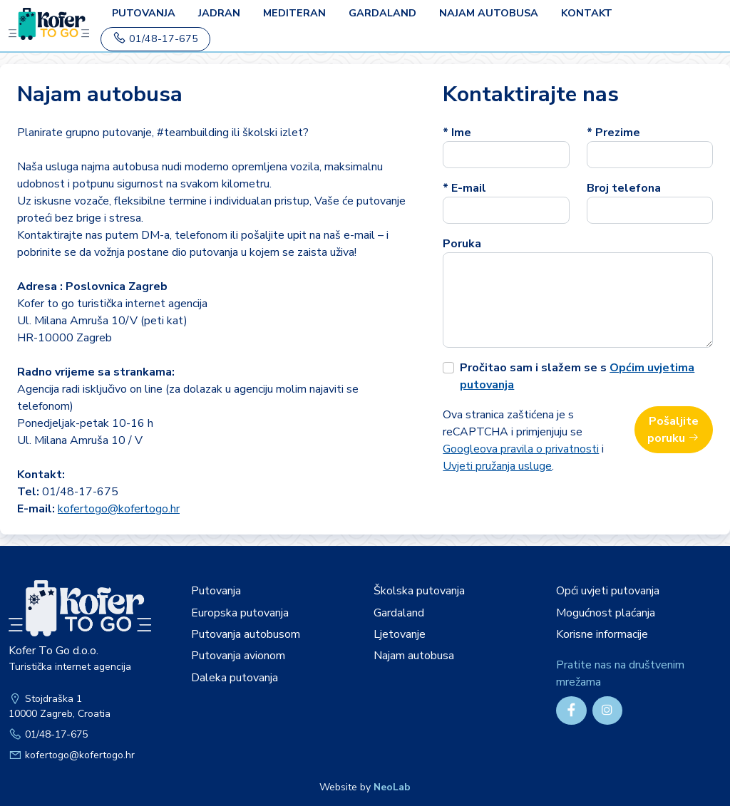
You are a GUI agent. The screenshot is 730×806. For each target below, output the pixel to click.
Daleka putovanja (234, 678)
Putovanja (216, 591)
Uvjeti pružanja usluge (497, 466)
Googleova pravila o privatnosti (521, 449)
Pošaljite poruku (673, 429)
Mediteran (294, 13)
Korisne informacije (602, 634)
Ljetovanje (400, 634)
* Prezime (613, 132)
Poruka (462, 244)
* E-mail (464, 188)
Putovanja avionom (238, 655)
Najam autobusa (488, 13)
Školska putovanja (419, 591)
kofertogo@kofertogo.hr (119, 509)
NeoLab (392, 787)
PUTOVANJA (143, 13)
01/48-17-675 (155, 38)
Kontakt (586, 13)
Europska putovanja (240, 613)
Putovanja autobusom (245, 634)
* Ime (457, 132)
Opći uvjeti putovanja (607, 591)
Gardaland (382, 13)
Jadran (219, 13)
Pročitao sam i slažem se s (577, 376)
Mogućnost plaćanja (605, 613)
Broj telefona (624, 188)
